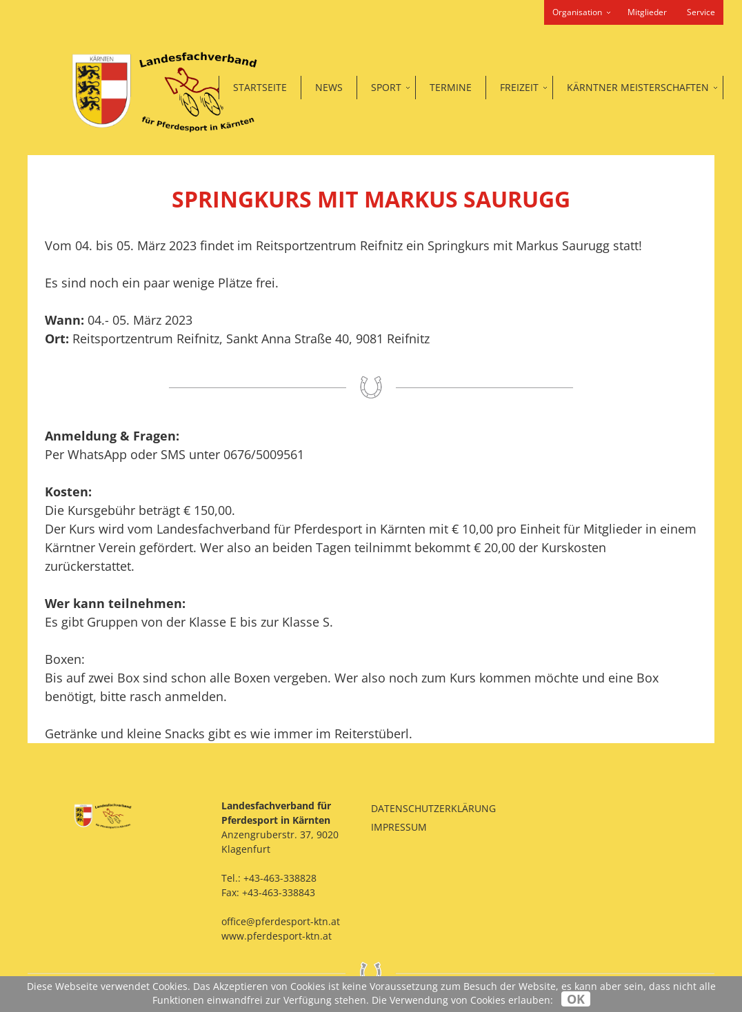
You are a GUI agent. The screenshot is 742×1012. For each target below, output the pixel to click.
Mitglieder (647, 12)
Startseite (260, 87)
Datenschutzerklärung (433, 808)
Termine (451, 87)
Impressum (399, 826)
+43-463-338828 (280, 877)
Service (701, 12)
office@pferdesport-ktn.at (280, 921)
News (329, 87)
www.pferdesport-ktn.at (276, 935)
